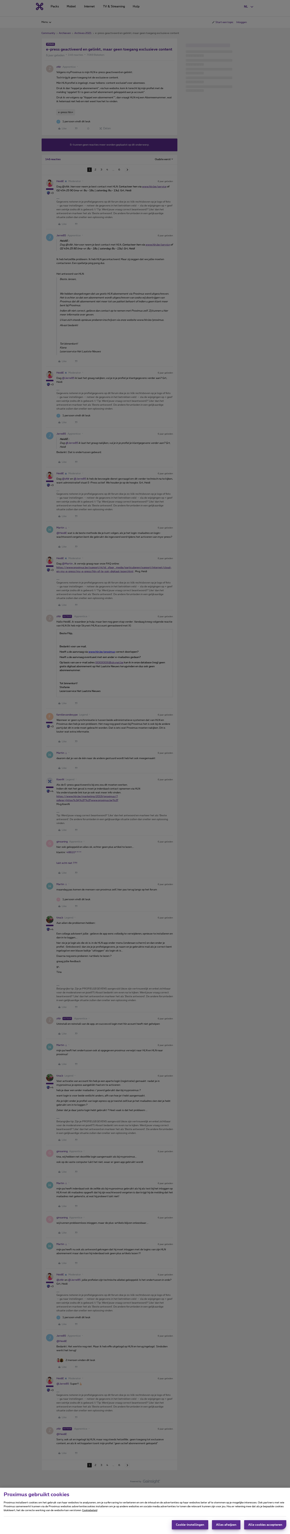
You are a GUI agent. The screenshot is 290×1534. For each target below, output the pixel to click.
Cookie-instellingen (190, 1524)
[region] (145, 1511)
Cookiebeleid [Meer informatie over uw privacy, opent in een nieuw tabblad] (89, 1510)
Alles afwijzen (226, 1524)
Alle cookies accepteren (265, 1524)
